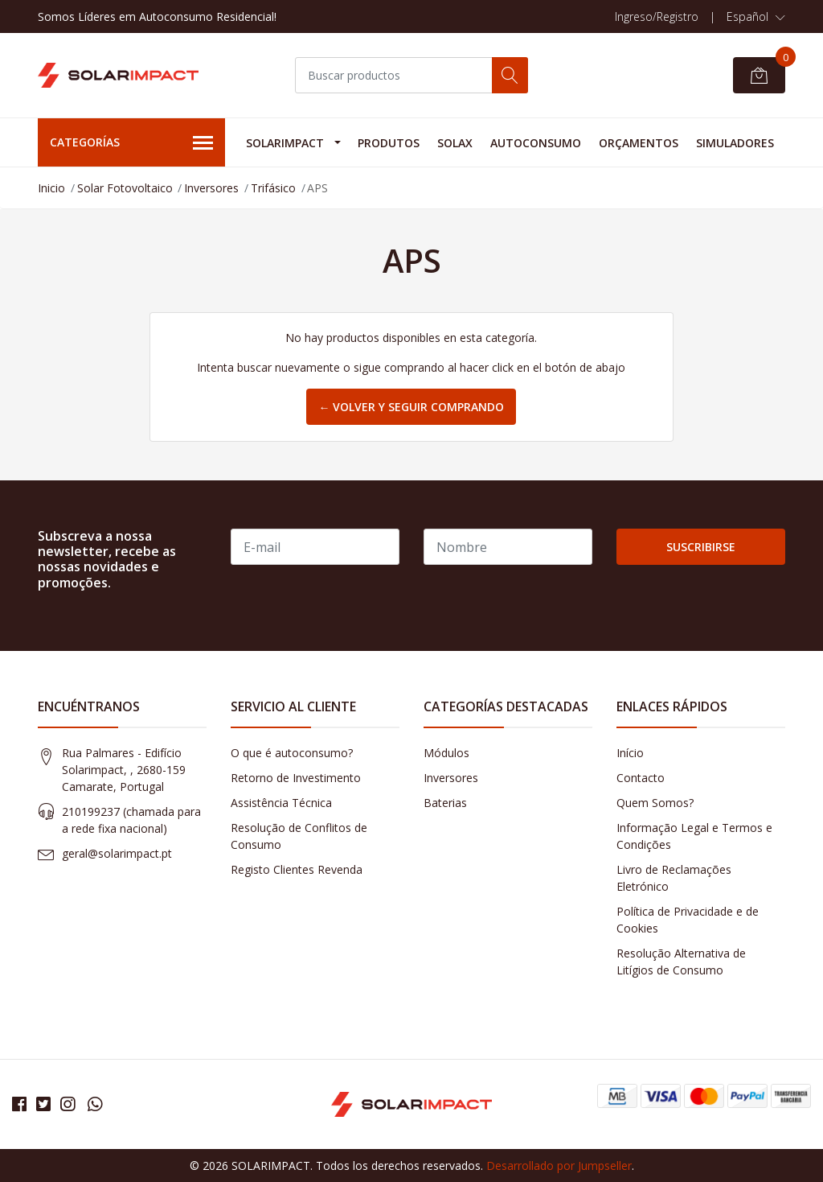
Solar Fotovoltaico (125, 188)
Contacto (640, 777)
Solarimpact (285, 142)
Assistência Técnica (281, 802)
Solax (455, 142)
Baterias (445, 802)
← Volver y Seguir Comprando (411, 406)
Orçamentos (638, 142)
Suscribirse (700, 546)
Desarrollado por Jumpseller (559, 1165)
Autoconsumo (535, 142)
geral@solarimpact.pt (117, 853)
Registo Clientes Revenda (296, 869)
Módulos (446, 752)
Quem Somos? (655, 802)
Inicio (51, 188)
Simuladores (735, 142)
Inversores (211, 188)
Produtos (389, 142)
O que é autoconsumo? (292, 752)
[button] (756, 17)
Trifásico (273, 188)
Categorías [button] (131, 143)
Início (630, 752)
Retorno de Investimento (296, 777)
